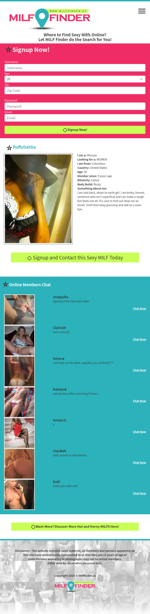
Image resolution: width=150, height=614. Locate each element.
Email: (9, 112)
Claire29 (59, 327)
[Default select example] (75, 79)
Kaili (56, 481)
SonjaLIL (59, 420)
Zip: (7, 84)
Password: (11, 100)
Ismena (58, 358)
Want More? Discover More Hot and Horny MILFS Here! (75, 526)
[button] (142, 9)
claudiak (59, 450)
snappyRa (60, 296)
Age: (7, 73)
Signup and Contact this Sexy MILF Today (75, 257)
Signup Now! (75, 129)
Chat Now (139, 308)
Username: (12, 62)
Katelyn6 (60, 389)
